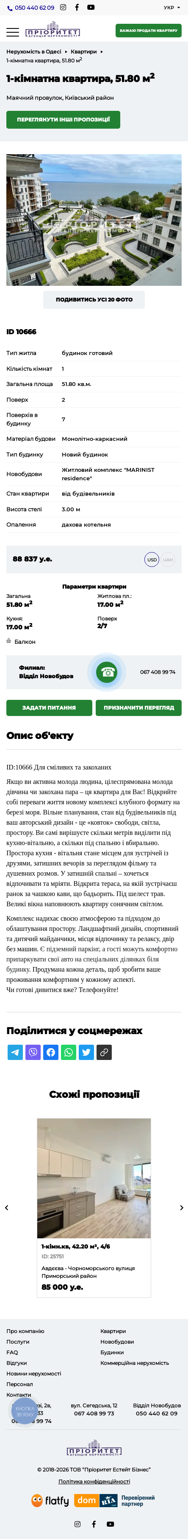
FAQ (12, 1352)
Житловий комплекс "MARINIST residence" (108, 474)
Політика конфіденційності (94, 1481)
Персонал (19, 1384)
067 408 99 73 (94, 1413)
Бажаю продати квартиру (148, 30)
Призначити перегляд (139, 708)
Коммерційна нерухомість (134, 1363)
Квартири (84, 51)
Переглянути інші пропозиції (63, 119)
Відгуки (16, 1363)
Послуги (17, 1342)
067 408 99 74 (157, 672)
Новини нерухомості (33, 1373)
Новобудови (117, 1342)
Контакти (18, 1395)
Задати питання (49, 708)
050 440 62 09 (34, 7)
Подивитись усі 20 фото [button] (94, 299)
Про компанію (25, 1331)
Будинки (112, 1352)
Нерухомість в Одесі (33, 51)
